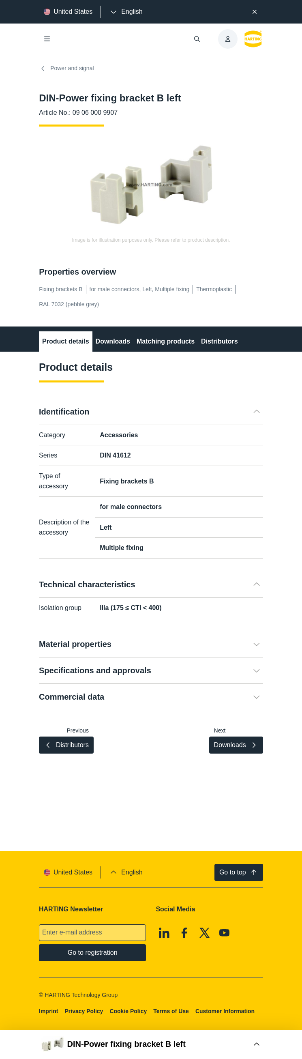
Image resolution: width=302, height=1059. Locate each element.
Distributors (219, 341)
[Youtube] (224, 932)
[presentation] (125, 11)
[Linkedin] (164, 932)
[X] (204, 932)
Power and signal (66, 68)
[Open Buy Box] (151, 1044)
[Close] (254, 11)
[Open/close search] (197, 39)
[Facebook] (184, 932)
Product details (65, 341)
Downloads (113, 341)
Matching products (166, 341)
